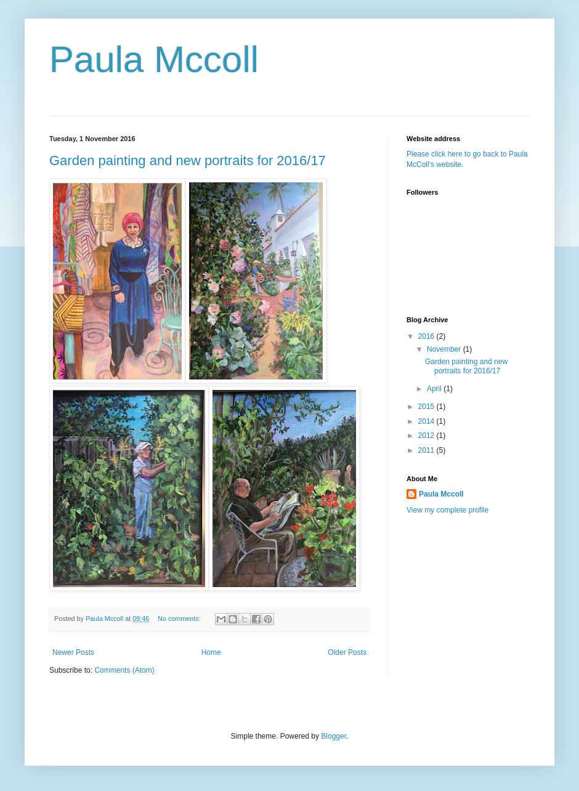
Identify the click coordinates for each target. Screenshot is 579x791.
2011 (427, 450)
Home (211, 652)
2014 (427, 421)
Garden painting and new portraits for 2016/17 (187, 160)
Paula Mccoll (154, 59)
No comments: (180, 618)
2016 (427, 336)
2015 (427, 406)
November (445, 349)
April (435, 388)
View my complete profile (447, 510)
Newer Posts (73, 652)
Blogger (333, 736)
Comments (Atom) (124, 670)
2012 (427, 435)
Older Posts (347, 652)
